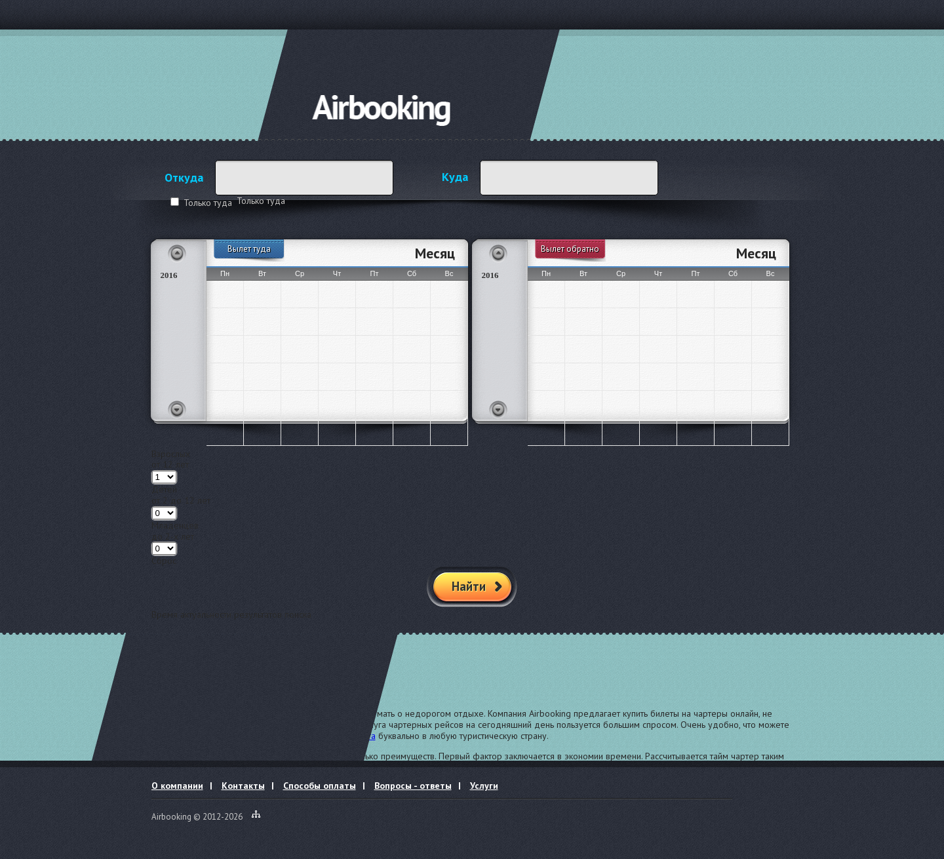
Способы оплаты (319, 785)
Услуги (484, 785)
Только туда (208, 203)
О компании (177, 785)
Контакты (243, 785)
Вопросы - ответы (413, 785)
